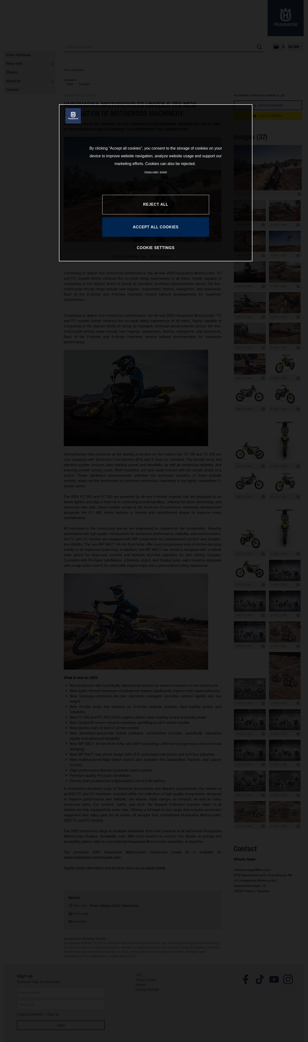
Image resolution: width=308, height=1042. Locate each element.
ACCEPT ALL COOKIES (156, 227)
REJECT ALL (155, 204)
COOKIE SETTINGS (155, 248)
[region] (155, 182)
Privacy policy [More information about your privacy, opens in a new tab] (152, 172)
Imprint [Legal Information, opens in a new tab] (163, 172)
